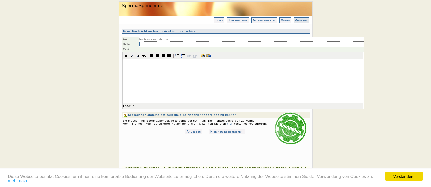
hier (229, 123)
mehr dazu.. (19, 181)
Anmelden (301, 20)
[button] (126, 56)
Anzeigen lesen (237, 20)
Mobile (285, 20)
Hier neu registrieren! (227, 131)
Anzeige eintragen (264, 20)
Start (219, 20)
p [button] (134, 106)
